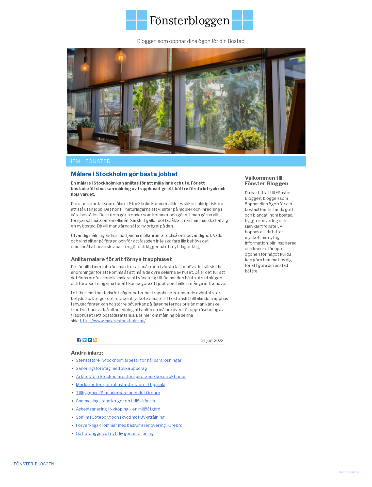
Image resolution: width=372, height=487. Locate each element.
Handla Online (349, 472)
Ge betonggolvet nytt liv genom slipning (115, 433)
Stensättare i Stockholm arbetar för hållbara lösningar (129, 360)
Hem (74, 161)
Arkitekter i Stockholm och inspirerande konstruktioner (131, 376)
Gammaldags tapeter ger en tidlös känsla (115, 401)
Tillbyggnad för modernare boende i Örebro (118, 392)
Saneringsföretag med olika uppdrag (111, 368)
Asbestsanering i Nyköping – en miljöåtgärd (118, 409)
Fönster (98, 161)
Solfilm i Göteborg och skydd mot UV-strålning (120, 417)
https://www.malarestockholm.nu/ (112, 320)
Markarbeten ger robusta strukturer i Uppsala (120, 384)
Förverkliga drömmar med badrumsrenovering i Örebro (129, 425)
